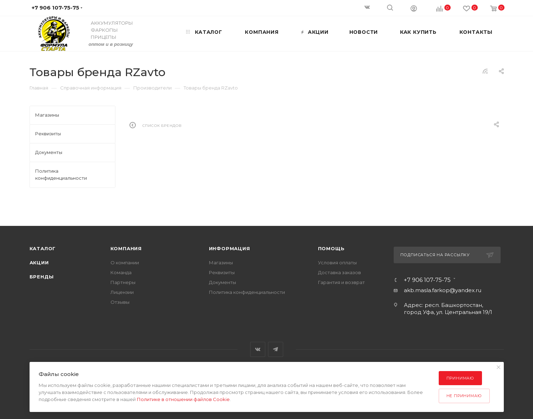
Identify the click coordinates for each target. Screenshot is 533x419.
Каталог (43, 248)
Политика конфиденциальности (247, 292)
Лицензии (122, 292)
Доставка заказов (339, 272)
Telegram (275, 349)
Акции (39, 262)
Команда (121, 272)
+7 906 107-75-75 (427, 280)
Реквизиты (222, 272)
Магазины (221, 262)
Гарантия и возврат (341, 282)
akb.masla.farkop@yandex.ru (442, 290)
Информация (229, 248)
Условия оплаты (337, 262)
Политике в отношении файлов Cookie (183, 399)
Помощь (331, 248)
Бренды (42, 276)
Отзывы (119, 302)
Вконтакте (257, 349)
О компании (124, 262)
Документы (222, 282)
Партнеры (122, 282)
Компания (126, 248)
